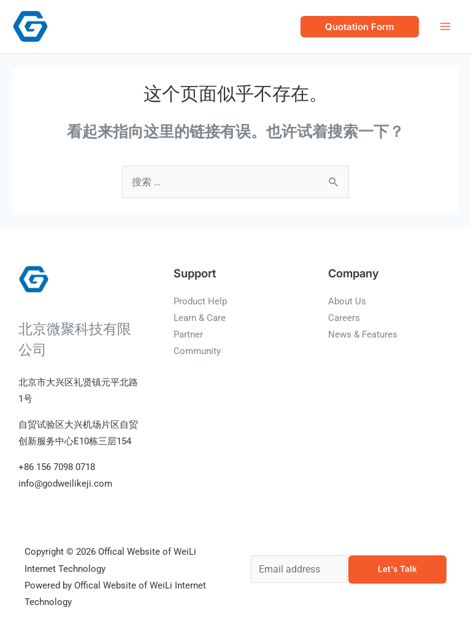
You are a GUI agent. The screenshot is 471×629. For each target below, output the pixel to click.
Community (197, 351)
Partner (188, 334)
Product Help (200, 301)
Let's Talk (397, 569)
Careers (344, 317)
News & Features (362, 334)
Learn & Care (200, 317)
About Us (347, 301)
